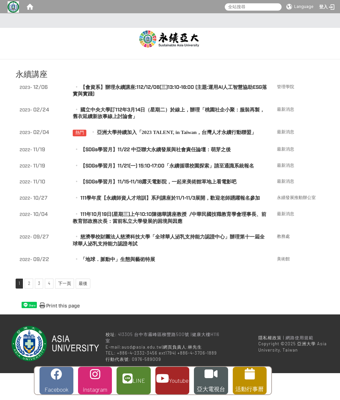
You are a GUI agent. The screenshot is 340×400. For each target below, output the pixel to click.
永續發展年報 (164, 74)
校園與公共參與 (259, 60)
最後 (83, 310)
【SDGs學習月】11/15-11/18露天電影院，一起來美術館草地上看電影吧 (158, 209)
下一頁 (64, 310)
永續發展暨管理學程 (214, 74)
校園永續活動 (203, 46)
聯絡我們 (261, 74)
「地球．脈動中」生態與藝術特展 (117, 286)
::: (168, 20)
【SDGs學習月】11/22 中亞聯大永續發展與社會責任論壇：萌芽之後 (155, 176)
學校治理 (160, 60)
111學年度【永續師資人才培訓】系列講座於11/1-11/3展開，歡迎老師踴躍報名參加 (170, 225)
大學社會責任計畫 (251, 46)
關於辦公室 (162, 46)
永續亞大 (295, 46)
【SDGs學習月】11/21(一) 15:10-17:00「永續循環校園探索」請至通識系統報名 (167, 192)
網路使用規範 (299, 364)
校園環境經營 (304, 60)
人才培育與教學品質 (205, 60)
